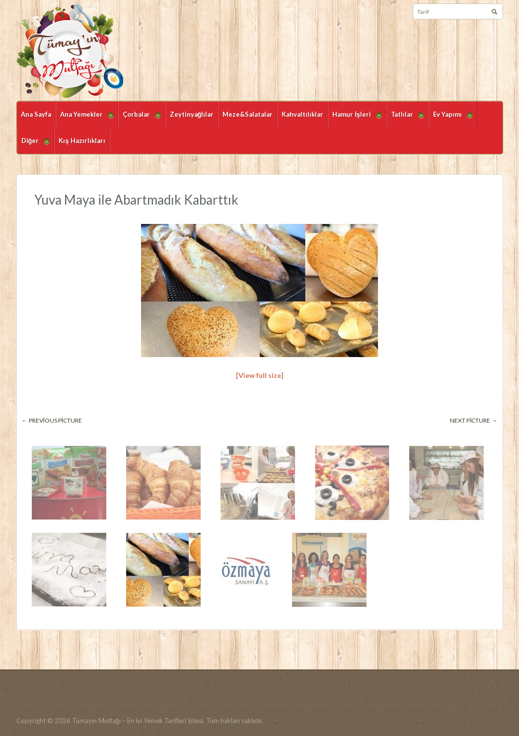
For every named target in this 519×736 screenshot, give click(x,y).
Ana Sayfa (36, 114)
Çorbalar (139, 119)
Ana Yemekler (85, 119)
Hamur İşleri (355, 119)
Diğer (33, 145)
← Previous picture (52, 420)
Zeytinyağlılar (192, 114)
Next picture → (473, 420)
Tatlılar (405, 119)
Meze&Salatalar (247, 114)
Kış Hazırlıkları (82, 141)
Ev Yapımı (451, 119)
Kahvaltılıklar (302, 114)
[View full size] (260, 375)
